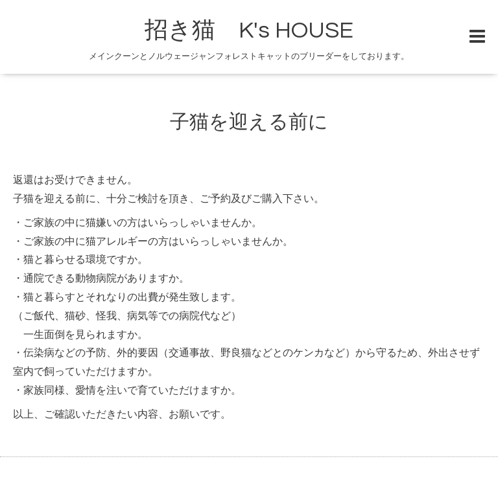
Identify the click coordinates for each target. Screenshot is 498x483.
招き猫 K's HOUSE (249, 30)
